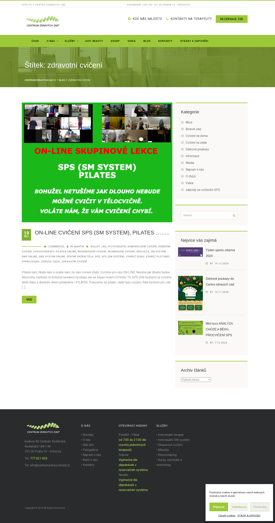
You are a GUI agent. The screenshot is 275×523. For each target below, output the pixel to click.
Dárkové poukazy (197, 149)
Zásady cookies (226, 515)
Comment (54, 246)
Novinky (88, 435)
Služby (70, 41)
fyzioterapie (117, 246)
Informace (192, 156)
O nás (51, 41)
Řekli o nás (90, 460)
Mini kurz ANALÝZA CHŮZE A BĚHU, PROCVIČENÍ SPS (219, 329)
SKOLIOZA (142, 251)
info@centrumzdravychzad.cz (50, 465)
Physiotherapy (43, 251)
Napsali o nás (195, 169)
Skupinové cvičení (170, 445)
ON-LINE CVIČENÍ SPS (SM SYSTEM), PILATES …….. (102, 233)
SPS (97, 256)
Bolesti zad (193, 129)
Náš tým (88, 445)
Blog (147, 41)
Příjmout (218, 507)
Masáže (163, 450)
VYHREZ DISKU (135, 256)
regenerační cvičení (92, 251)
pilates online (66, 251)
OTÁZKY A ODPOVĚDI (248, 515)
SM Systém (158, 251)
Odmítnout (239, 507)
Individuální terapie (171, 435)
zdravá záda (50, 261)
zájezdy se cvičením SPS (203, 190)
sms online (29, 256)
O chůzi (191, 176)
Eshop (115, 41)
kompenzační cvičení (142, 246)
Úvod (35, 41)
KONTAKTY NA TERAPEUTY (191, 19)
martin (79, 246)
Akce (189, 122)
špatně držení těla (80, 256)
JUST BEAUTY (94, 41)
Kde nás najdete (147, 19)
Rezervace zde (231, 19)
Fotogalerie (90, 450)
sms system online (52, 256)
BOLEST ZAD (98, 246)
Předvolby (260, 507)
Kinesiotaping (167, 455)
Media (190, 163)
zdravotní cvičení (74, 261)
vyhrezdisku (30, 261)
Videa (132, 41)
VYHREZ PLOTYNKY (157, 256)
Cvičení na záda (196, 142)
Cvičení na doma (197, 136)
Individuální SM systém (174, 440)
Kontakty (165, 41)
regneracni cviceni (121, 251)
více (29, 299)
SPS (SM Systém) (113, 256)
